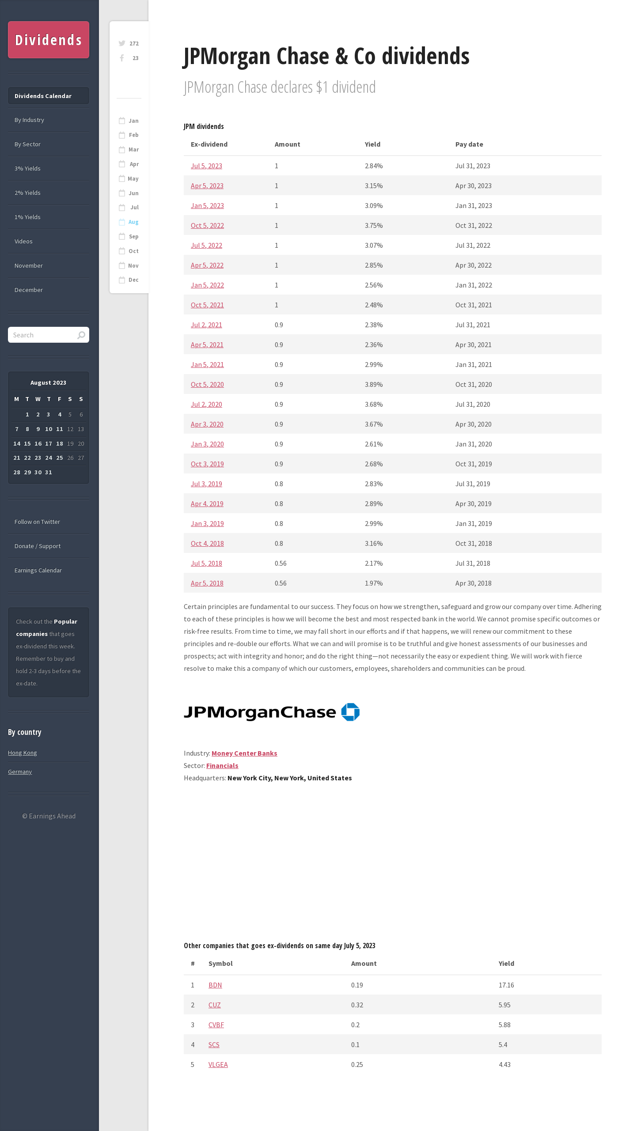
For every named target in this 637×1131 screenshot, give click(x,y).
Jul (134, 207)
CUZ (215, 1004)
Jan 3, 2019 (207, 523)
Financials (222, 765)
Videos (24, 241)
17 (48, 443)
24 (48, 457)
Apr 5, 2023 (207, 185)
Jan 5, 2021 (207, 364)
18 (59, 443)
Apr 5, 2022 (207, 265)
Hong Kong (22, 753)
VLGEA (218, 1064)
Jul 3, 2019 (206, 483)
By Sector (28, 144)
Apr (134, 164)
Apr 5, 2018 (207, 583)
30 (38, 472)
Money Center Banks (244, 753)
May (133, 179)
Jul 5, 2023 (206, 165)
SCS (214, 1044)
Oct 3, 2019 (207, 463)
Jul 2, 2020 (206, 404)
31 (48, 472)
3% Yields (28, 168)
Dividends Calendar (43, 96)
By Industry (29, 120)
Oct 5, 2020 (207, 384)
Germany (20, 771)
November (29, 265)
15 (27, 443)
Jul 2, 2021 (206, 324)
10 (48, 429)
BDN (215, 984)
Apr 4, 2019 (207, 503)
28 (16, 472)
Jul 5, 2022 (206, 245)
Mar (134, 149)
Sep (134, 236)
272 (134, 43)
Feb (134, 135)
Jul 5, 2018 (206, 563)
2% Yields (28, 193)
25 (59, 457)
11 (59, 429)
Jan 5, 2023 (207, 205)
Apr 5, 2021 (207, 344)
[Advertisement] (393, 865)
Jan (134, 121)
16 (38, 443)
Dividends (49, 39)
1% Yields (28, 217)
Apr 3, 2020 (207, 424)
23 (136, 58)
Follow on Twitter (37, 522)
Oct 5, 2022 (207, 225)
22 (27, 457)
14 (16, 443)
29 (27, 472)
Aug (134, 222)
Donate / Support (38, 546)
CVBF (216, 1024)
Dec (134, 280)
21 (16, 457)
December (29, 290)
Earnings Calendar (38, 570)
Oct (134, 251)
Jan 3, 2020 (207, 443)
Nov (133, 266)
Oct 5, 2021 (207, 304)
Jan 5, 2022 (207, 284)
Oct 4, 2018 (207, 543)
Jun (134, 193)
